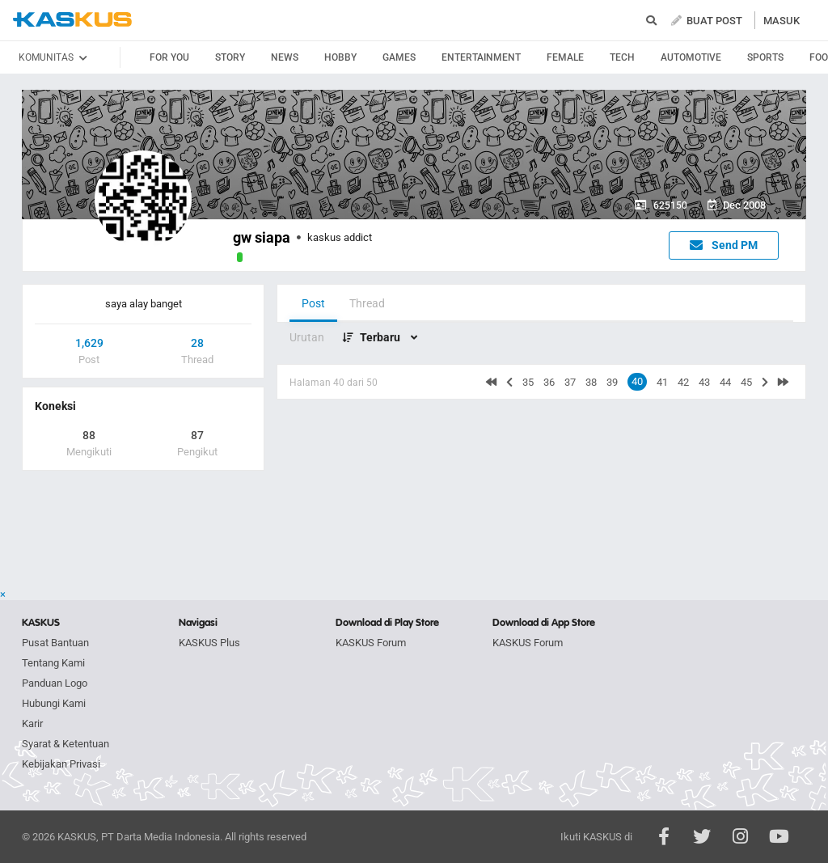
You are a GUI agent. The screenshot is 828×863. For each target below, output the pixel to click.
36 (549, 382)
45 (746, 382)
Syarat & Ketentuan (65, 744)
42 (683, 382)
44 (725, 382)
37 (570, 382)
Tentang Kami (53, 663)
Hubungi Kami (54, 703)
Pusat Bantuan (55, 643)
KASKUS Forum (371, 643)
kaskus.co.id (72, 19)
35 (528, 382)
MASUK (781, 21)
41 (662, 382)
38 (591, 382)
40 (637, 381)
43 (704, 382)
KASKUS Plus (209, 643)
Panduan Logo (54, 683)
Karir (32, 723)
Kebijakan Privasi (61, 764)
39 (612, 382)
